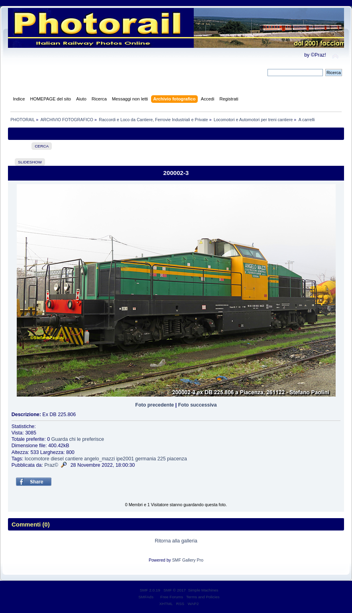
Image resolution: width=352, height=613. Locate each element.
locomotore (37, 459)
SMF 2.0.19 (150, 590)
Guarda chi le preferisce (77, 439)
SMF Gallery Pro (187, 560)
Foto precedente (154, 405)
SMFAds (145, 597)
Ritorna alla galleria (176, 541)
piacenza (177, 459)
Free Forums (171, 597)
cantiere (74, 459)
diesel (57, 459)
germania (145, 459)
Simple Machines (203, 590)
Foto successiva (197, 405)
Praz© (51, 465)
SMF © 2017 (174, 590)
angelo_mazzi (99, 459)
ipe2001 (125, 459)
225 (161, 459)
